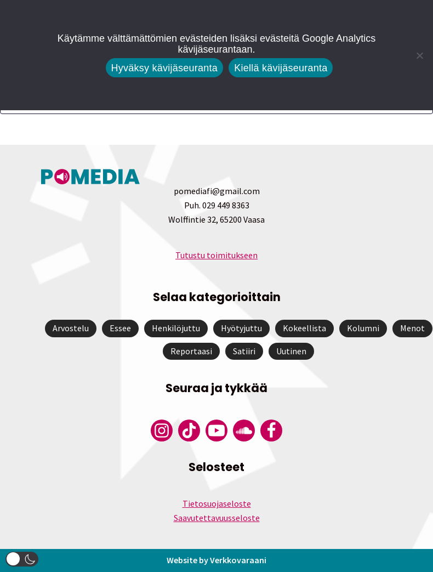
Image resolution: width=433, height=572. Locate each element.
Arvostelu (71, 327)
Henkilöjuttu (176, 327)
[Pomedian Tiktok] (189, 430)
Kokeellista (304, 327)
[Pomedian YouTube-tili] (216, 430)
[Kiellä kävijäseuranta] (419, 55)
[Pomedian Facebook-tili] (271, 430)
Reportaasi (191, 351)
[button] (21, 559)
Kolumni (363, 327)
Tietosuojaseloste (217, 503)
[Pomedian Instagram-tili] (162, 430)
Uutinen (291, 351)
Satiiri (244, 351)
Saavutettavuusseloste (217, 517)
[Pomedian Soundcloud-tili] (244, 430)
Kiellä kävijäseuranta (280, 68)
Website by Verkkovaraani (216, 559)
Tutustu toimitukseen (216, 255)
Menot (412, 327)
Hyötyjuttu (241, 327)
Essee (120, 327)
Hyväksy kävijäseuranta (164, 68)
